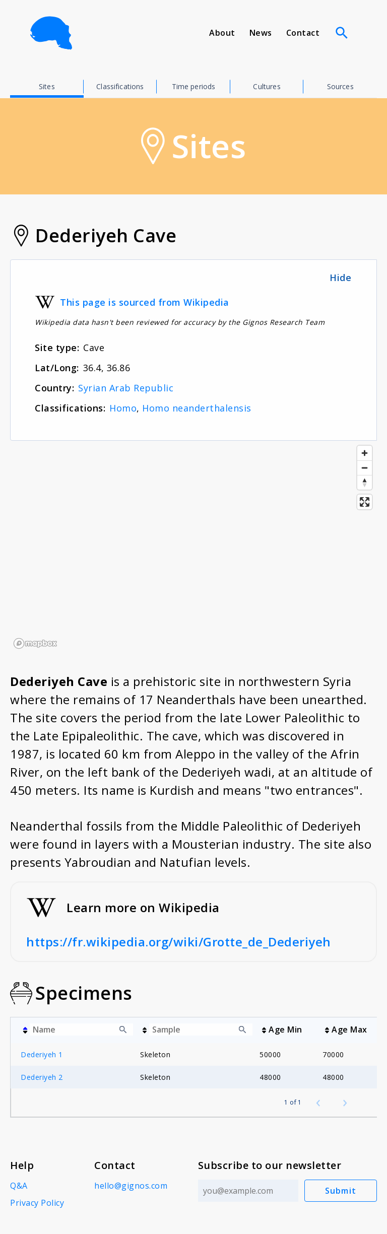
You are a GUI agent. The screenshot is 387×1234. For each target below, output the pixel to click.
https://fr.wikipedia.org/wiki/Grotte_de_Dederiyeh (178, 941)
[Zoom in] (364, 453)
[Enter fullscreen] (364, 502)
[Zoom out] (364, 467)
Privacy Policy (37, 1202)
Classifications (120, 86)
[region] (193, 546)
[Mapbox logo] (35, 643)
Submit (341, 1190)
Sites (47, 86)
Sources (340, 86)
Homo (123, 408)
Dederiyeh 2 (42, 1077)
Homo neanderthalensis (196, 408)
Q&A (19, 1185)
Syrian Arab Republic (125, 388)
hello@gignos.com (130, 1185)
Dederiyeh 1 (42, 1054)
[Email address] (248, 1191)
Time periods (194, 86)
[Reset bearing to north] (364, 482)
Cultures (266, 86)
